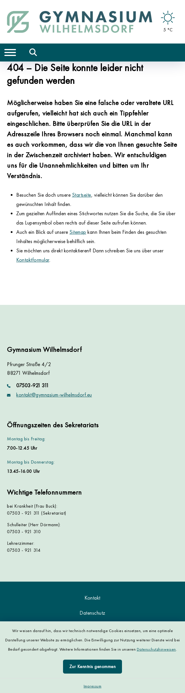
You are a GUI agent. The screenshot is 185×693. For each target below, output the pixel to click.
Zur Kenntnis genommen (92, 666)
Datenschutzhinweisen (156, 649)
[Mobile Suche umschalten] (33, 52)
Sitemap (77, 232)
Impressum (93, 686)
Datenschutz (92, 612)
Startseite (81, 194)
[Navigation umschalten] (10, 52)
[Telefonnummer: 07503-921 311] (92, 385)
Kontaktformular (32, 259)
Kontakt (92, 597)
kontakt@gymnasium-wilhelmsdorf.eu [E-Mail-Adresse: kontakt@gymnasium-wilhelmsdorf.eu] (54, 394)
